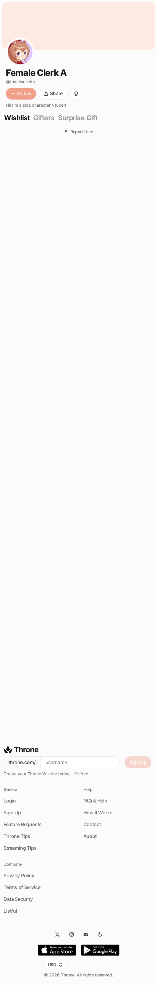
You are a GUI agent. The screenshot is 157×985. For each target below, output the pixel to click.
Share (53, 93)
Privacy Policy (19, 875)
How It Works (98, 812)
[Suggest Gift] (76, 94)
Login (10, 801)
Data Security (18, 899)
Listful (10, 911)
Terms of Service (22, 887)
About (90, 836)
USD (55, 964)
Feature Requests (22, 824)
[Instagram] (71, 934)
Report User (78, 131)
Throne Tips (17, 836)
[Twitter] (57, 934)
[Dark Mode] (100, 934)
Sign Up (138, 762)
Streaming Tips (20, 848)
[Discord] (86, 934)
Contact (92, 824)
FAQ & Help (95, 801)
